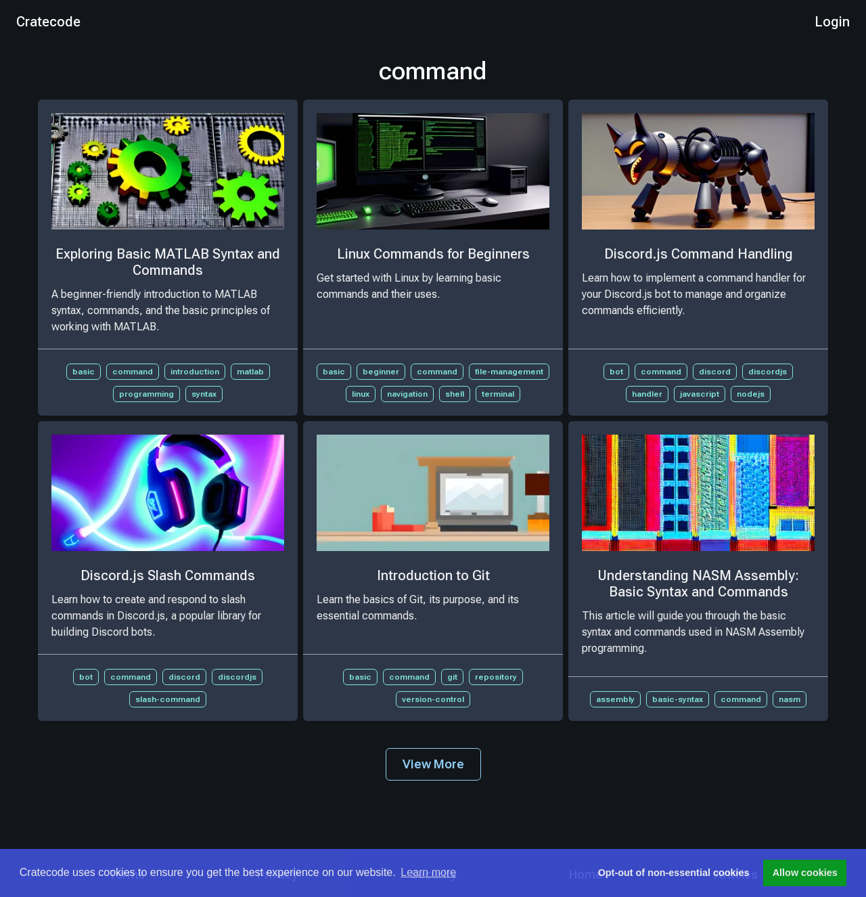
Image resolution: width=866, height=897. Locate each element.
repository (496, 677)
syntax (203, 394)
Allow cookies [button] (805, 872)
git (452, 677)
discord (715, 371)
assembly (615, 699)
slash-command (167, 699)
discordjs (767, 371)
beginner (381, 371)
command (132, 371)
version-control (433, 699)
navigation (407, 394)
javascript (699, 394)
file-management (509, 371)
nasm (789, 699)
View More (433, 764)
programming (146, 394)
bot (616, 371)
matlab (250, 371)
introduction (194, 371)
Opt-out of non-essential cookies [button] (674, 872)
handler (647, 394)
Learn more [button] (428, 872)
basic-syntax (677, 699)
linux (360, 394)
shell (454, 394)
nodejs (751, 394)
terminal (498, 394)
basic (83, 371)
